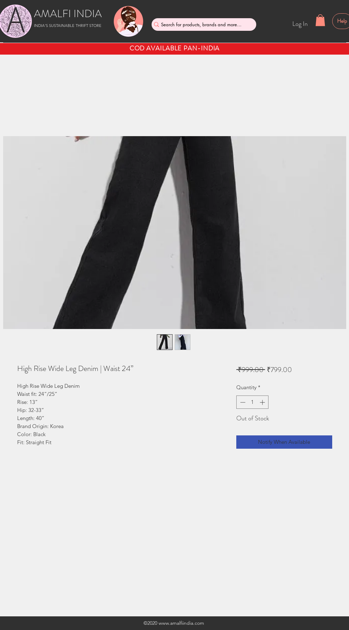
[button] (320, 20)
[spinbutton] (252, 402)
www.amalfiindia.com (181, 623)
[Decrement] (242, 402)
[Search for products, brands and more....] (201, 24)
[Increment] (263, 402)
